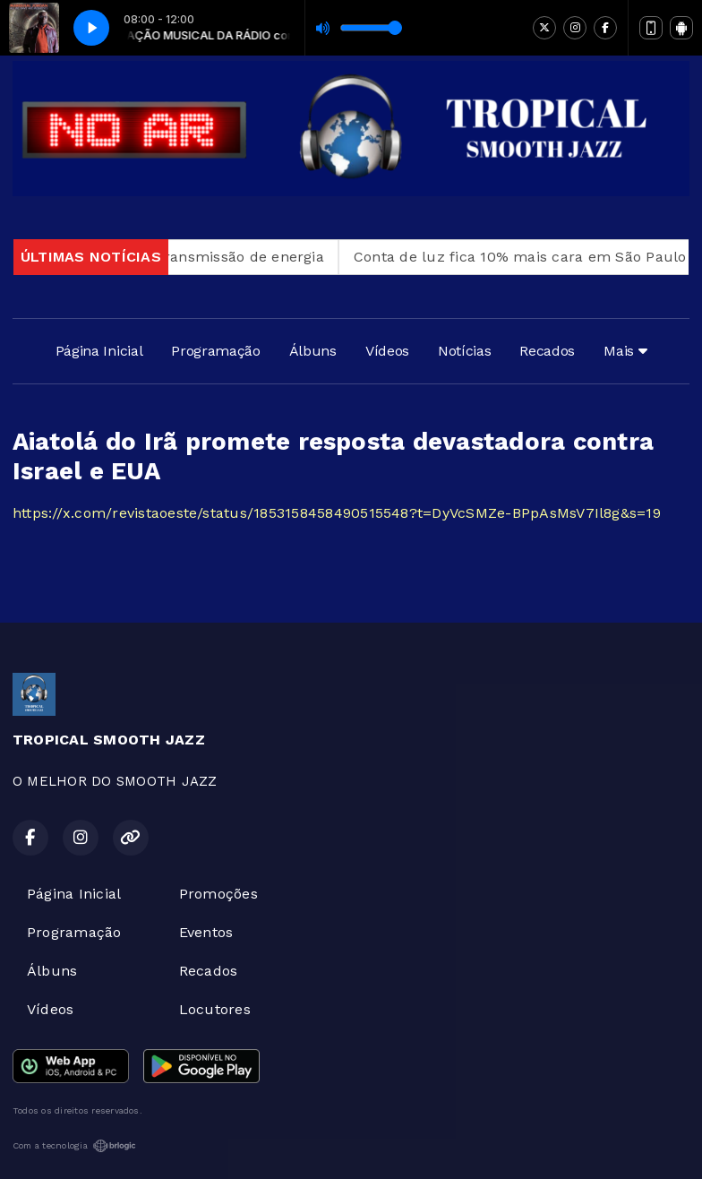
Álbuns (313, 350)
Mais (625, 350)
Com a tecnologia (74, 1146)
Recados (547, 350)
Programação (215, 350)
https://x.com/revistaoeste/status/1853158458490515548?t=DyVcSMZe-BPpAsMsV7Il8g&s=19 (337, 512)
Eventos (206, 932)
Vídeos (387, 350)
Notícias (464, 350)
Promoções (218, 893)
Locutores (215, 1009)
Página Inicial (99, 350)
